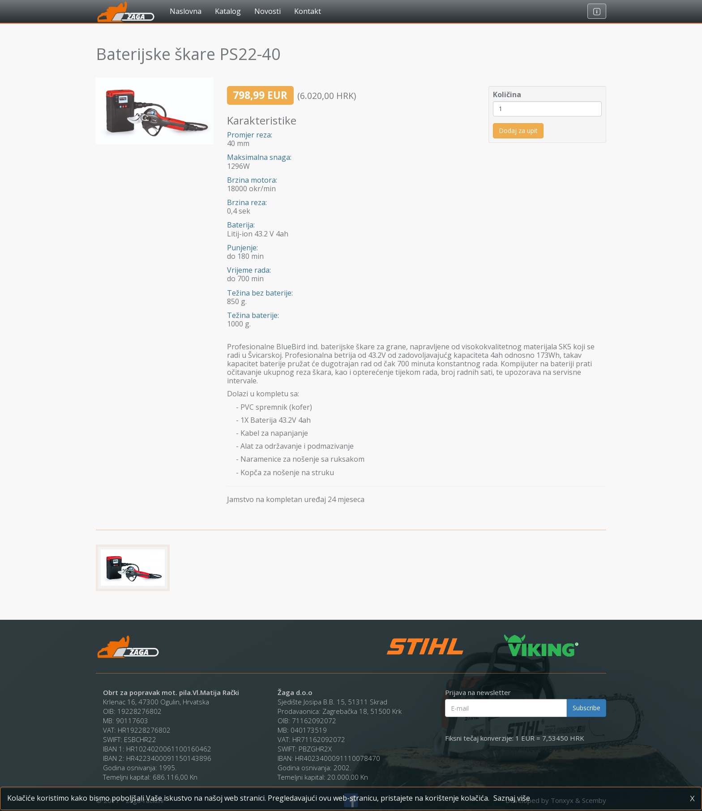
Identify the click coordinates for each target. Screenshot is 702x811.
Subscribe (586, 708)
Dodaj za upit (518, 130)
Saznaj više (511, 798)
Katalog (228, 11)
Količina (507, 94)
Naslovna (185, 11)
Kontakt (307, 11)
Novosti (267, 11)
